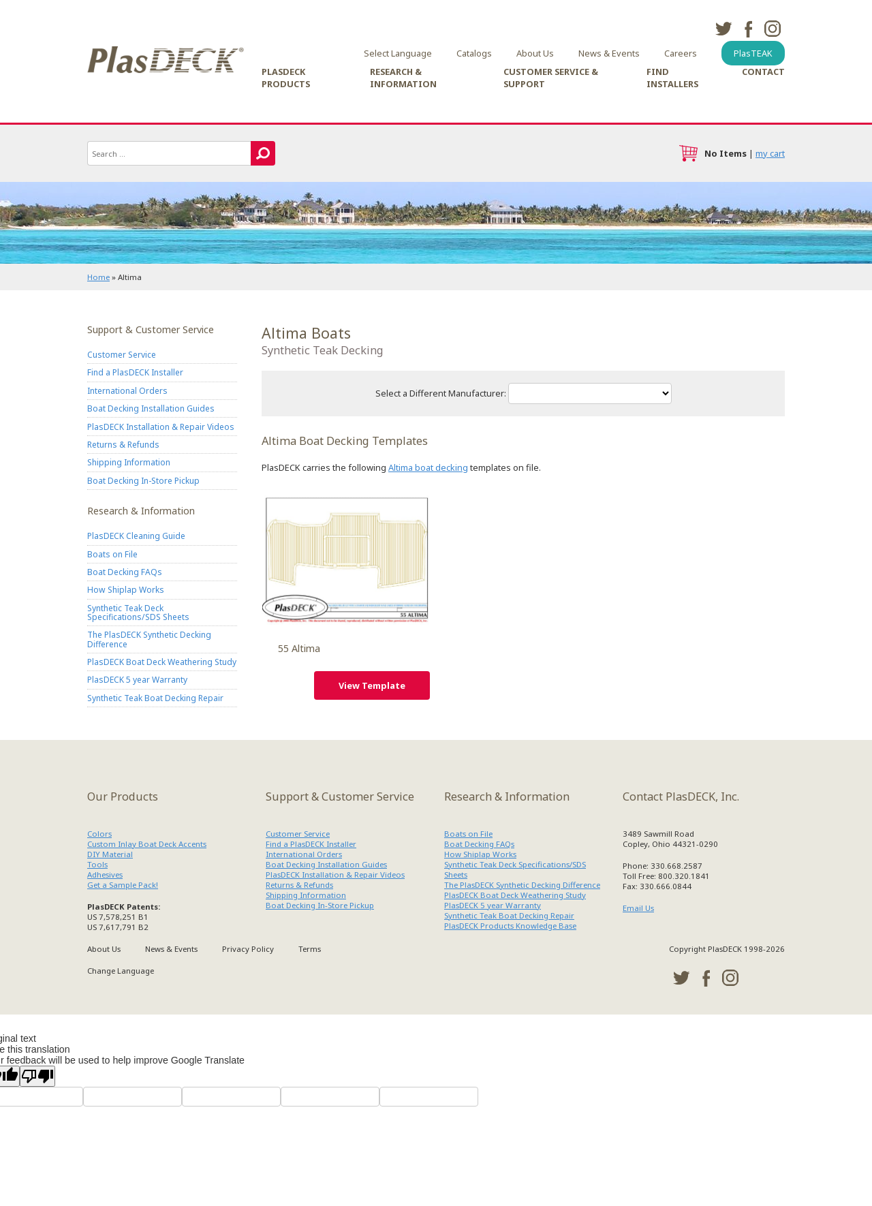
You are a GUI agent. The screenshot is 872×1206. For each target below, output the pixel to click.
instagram (772, 28)
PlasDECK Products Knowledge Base (510, 926)
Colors (99, 834)
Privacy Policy (248, 949)
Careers (680, 53)
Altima (346, 557)
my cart (770, 153)
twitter (723, 28)
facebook (748, 28)
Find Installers (672, 77)
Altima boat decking (428, 467)
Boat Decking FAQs (124, 572)
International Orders (127, 391)
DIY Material (110, 854)
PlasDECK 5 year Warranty (137, 680)
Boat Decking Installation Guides (151, 408)
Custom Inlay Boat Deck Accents (146, 844)
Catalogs (474, 53)
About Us (535, 53)
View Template (372, 685)
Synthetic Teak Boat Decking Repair (155, 698)
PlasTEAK (753, 53)
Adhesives (105, 874)
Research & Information (403, 77)
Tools (97, 864)
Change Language (120, 970)
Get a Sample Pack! (122, 885)
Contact (763, 71)
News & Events (609, 53)
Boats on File (112, 554)
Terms (309, 949)
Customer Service (121, 354)
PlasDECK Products (286, 77)
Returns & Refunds (123, 444)
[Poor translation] (37, 1076)
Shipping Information (128, 462)
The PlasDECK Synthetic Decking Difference (149, 640)
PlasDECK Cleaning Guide (136, 536)
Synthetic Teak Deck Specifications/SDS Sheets (138, 612)
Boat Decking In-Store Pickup (143, 480)
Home (98, 277)
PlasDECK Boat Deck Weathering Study (161, 662)
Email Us (638, 908)
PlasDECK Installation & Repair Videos (160, 427)
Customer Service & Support (550, 77)
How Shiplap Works (125, 590)
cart (688, 153)
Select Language (398, 53)
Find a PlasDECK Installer (135, 373)
